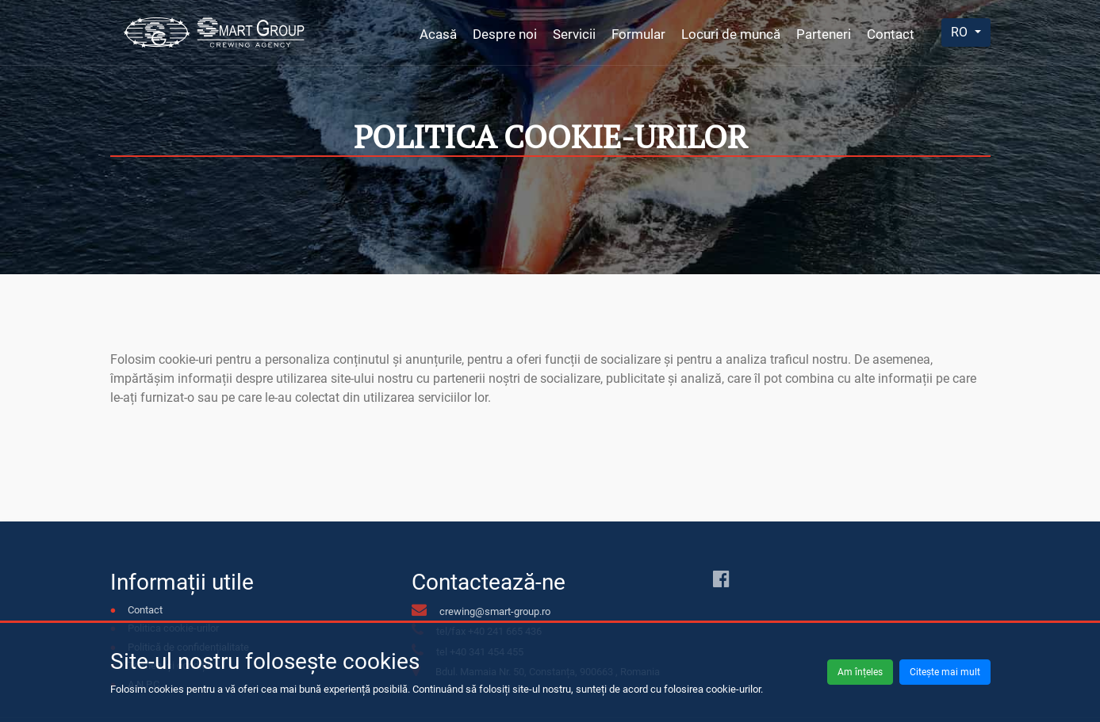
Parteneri (823, 34)
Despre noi (505, 34)
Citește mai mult (945, 672)
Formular (638, 34)
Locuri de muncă (730, 34)
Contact (890, 34)
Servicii (574, 34)
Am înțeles (860, 672)
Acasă (438, 34)
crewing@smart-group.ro (494, 611)
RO (961, 32)
